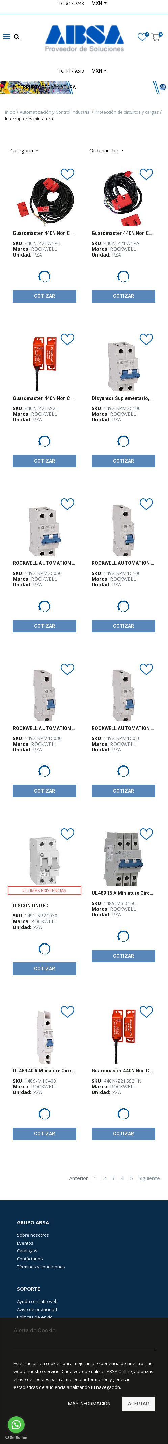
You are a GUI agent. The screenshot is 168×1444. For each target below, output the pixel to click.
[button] (107, 150)
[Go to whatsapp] (16, 1424)
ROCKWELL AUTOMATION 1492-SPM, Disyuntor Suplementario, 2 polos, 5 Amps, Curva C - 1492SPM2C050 (44, 563)
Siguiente (149, 1178)
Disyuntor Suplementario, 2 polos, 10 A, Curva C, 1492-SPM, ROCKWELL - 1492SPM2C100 (123, 398)
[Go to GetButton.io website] (16, 1437)
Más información (89, 1403)
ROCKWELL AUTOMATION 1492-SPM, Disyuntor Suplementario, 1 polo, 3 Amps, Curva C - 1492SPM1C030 (44, 728)
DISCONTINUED (31, 905)
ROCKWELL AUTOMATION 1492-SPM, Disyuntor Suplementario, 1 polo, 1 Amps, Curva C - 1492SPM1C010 (123, 728)
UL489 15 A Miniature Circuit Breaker (123, 893)
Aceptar (138, 1403)
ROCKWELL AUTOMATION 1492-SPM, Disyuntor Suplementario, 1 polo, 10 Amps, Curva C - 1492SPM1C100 (123, 563)
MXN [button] (97, 71)
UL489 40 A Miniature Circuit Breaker (44, 1070)
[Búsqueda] (134, 148)
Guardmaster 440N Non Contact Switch (44, 233)
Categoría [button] (22, 150)
